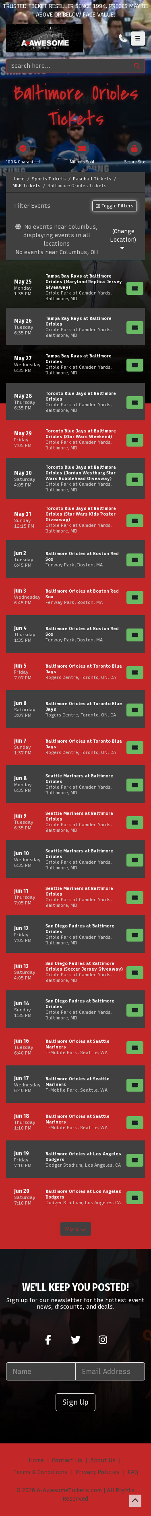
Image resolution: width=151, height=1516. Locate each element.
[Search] (68, 66)
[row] (75, 287)
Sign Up (75, 1402)
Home (36, 1460)
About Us (103, 1460)
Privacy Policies (98, 1472)
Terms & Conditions (40, 1472)
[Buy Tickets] (134, 288)
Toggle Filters (114, 206)
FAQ (133, 1472)
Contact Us (67, 1460)
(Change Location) (123, 239)
